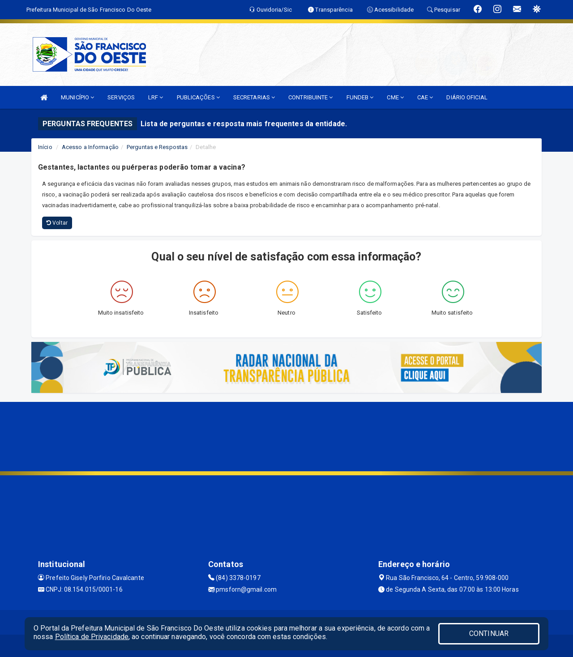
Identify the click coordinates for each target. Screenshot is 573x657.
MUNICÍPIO (77, 97)
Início (45, 147)
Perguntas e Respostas (157, 147)
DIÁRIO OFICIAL (466, 97)
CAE (425, 97)
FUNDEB (360, 97)
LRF (155, 97)
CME (395, 97)
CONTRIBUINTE (310, 97)
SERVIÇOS (121, 97)
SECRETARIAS (254, 97)
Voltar (57, 223)
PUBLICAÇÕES (198, 97)
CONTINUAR (489, 633)
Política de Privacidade (91, 636)
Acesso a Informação (90, 147)
